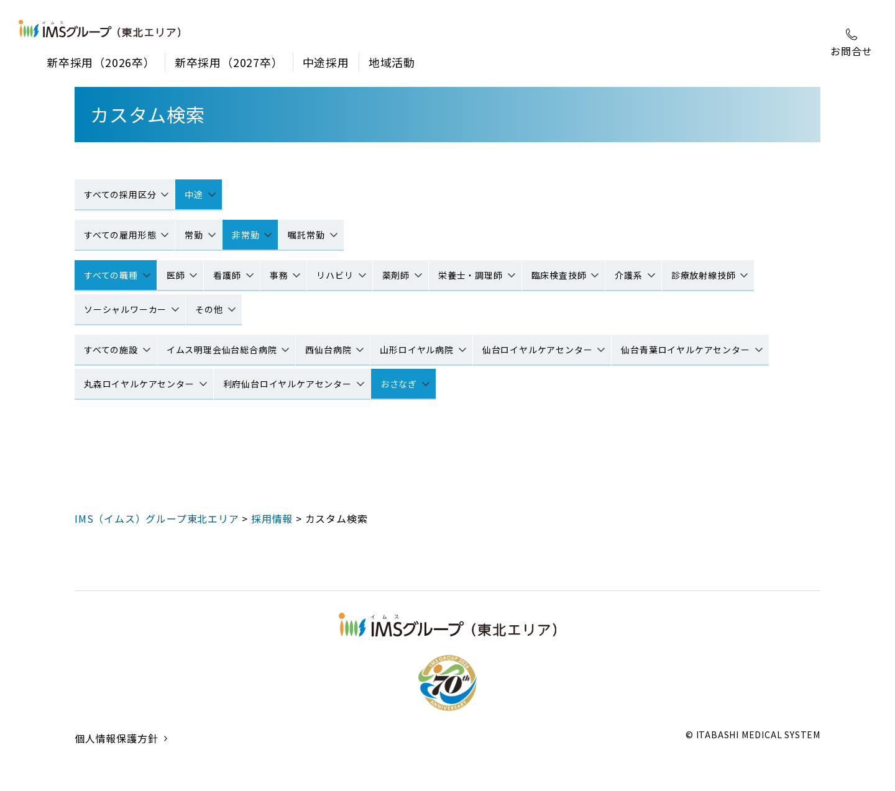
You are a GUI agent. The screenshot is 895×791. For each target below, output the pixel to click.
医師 (176, 275)
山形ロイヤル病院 (416, 349)
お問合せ (851, 43)
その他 (209, 309)
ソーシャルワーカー (125, 309)
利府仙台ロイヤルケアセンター (287, 383)
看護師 (227, 275)
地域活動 (392, 62)
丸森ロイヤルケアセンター (139, 383)
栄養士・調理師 (470, 275)
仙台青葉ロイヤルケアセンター (685, 349)
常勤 (194, 234)
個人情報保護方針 (116, 756)
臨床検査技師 (559, 275)
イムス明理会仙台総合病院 (222, 349)
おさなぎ (398, 383)
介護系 (628, 275)
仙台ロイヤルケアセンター (537, 349)
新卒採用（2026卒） (101, 62)
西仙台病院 (328, 349)
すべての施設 (111, 349)
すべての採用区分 (120, 194)
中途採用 (326, 62)
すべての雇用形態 (120, 234)
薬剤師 (396, 275)
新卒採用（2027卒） (229, 62)
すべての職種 (111, 275)
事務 (279, 275)
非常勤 (245, 234)
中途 (194, 194)
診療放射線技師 (703, 275)
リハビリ (334, 275)
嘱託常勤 (306, 234)
